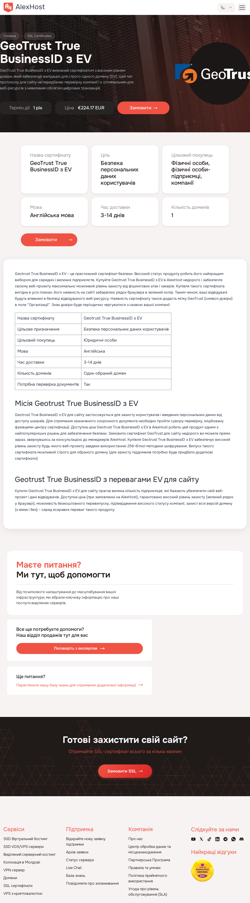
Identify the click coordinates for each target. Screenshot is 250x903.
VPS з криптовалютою (22, 893)
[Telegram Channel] (225, 839)
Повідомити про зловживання (92, 883)
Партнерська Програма (149, 860)
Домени (10, 877)
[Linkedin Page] (217, 839)
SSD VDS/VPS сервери (23, 846)
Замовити (46, 240)
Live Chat (74, 867)
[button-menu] (242, 7)
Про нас (135, 838)
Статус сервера (80, 860)
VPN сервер (14, 870)
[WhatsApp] (233, 839)
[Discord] (241, 839)
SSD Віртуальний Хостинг (25, 838)
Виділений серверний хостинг (29, 854)
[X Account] (201, 839)
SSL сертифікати (17, 885)
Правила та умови (144, 867)
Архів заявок (77, 852)
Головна (9, 36)
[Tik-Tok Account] (209, 839)
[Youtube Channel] (193, 839)
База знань (75, 875)
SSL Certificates (40, 36)
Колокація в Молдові (21, 862)
